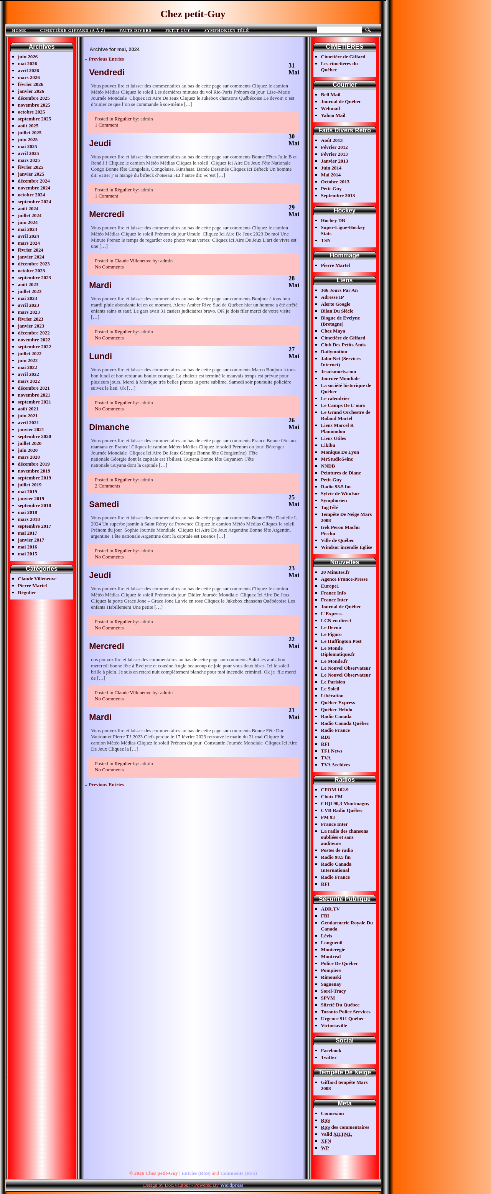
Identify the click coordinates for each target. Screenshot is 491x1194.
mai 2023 (27, 298)
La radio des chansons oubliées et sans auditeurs (344, 837)
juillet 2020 (30, 443)
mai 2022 (27, 367)
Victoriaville (334, 1025)
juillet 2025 (30, 132)
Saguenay (331, 984)
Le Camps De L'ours (343, 405)
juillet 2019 (30, 484)
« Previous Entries (104, 59)
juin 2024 (28, 222)
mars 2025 (29, 160)
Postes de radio (337, 850)
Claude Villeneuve (37, 578)
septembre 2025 (34, 119)
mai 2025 (27, 146)
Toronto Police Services (346, 1011)
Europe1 (330, 586)
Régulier (27, 592)
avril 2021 (28, 422)
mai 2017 (27, 533)
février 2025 (31, 167)
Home (19, 30)
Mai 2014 (331, 175)
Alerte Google (336, 304)
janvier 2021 (31, 429)
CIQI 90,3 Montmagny (345, 803)
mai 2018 (27, 512)
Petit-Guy (178, 30)
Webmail (330, 108)
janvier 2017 (31, 540)
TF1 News (332, 751)
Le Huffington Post (341, 641)
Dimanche (109, 427)
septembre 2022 (34, 346)
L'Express (332, 613)
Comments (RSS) (238, 1173)
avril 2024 (28, 236)
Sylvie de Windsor (340, 493)
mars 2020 (29, 457)
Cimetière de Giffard (343, 56)
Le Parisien (333, 682)
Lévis (327, 936)
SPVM (328, 998)
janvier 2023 (31, 326)
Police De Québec (339, 963)
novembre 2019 (34, 471)
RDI (325, 737)
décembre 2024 (34, 181)
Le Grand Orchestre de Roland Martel (346, 415)
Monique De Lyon (340, 452)
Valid (337, 1134)
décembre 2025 (34, 98)
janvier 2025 (31, 174)
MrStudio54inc (337, 459)
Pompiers (331, 970)
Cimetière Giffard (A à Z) (72, 30)
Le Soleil (330, 689)
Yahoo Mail (333, 115)
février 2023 (31, 319)
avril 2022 (28, 374)
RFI (325, 744)
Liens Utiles (333, 438)
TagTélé (329, 507)
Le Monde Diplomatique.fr (338, 651)
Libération (332, 695)
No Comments (109, 267)
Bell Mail (331, 94)
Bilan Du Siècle (337, 311)
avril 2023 (28, 305)
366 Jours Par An (339, 290)
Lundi (100, 356)
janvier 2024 (31, 257)
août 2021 (28, 409)
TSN (326, 240)
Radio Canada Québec (345, 723)
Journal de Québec (341, 101)
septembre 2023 (34, 277)
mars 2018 (29, 519)
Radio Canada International (336, 867)
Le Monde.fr (334, 661)
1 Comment (106, 125)
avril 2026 (28, 70)
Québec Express (338, 702)
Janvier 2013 (334, 161)
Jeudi (100, 143)
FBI (325, 916)
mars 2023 (29, 312)
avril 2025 (28, 153)
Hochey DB (333, 220)
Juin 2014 (331, 168)
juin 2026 (28, 56)
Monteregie (333, 949)
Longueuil (332, 942)
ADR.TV (330, 909)
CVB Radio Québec (342, 810)
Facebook (331, 1050)
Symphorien (334, 500)
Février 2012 (334, 147)
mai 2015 (27, 554)
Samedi (104, 504)
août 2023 (28, 284)
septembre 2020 (34, 436)
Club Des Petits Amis (343, 344)
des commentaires (345, 1127)
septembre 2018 (34, 505)
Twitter (329, 1057)
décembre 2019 (34, 464)
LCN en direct (336, 620)
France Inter (334, 600)
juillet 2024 (30, 215)
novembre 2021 (34, 395)
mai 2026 (27, 63)
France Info (333, 593)
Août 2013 (332, 140)
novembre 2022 (34, 340)
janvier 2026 (31, 91)
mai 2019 (27, 491)
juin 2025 (28, 139)
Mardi (100, 285)
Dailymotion (334, 351)
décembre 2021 (34, 388)
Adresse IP (332, 297)
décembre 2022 (34, 333)
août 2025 (28, 125)
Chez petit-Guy (193, 14)
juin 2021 (28, 415)
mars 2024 (29, 243)
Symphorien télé (226, 30)
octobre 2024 (31, 195)
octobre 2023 (31, 270)
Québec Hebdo (337, 709)
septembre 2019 (34, 478)
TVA (326, 758)
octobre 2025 (31, 112)
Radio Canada (336, 716)
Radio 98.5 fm (336, 486)
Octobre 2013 (335, 181)
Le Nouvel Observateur (346, 668)
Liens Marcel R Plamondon (337, 428)
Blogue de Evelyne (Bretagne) (340, 321)
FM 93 (328, 817)
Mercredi (106, 214)
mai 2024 (27, 229)
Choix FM (332, 796)
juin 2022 (28, 360)
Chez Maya (333, 331)
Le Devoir (331, 627)
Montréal (331, 956)
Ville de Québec (337, 540)
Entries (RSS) (196, 1173)
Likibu (328, 445)
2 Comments (107, 486)
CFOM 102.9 (335, 789)
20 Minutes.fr (335, 572)
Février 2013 (334, 154)
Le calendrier (335, 398)
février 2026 (31, 84)
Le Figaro (331, 634)
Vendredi (107, 72)
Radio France (335, 730)
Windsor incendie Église (346, 547)
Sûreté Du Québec (340, 1005)
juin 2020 (28, 450)
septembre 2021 (34, 402)
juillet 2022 (30, 353)
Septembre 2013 (338, 195)
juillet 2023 (30, 291)
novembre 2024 (34, 188)
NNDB (328, 466)
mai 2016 (27, 547)
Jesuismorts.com (338, 371)
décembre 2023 (34, 264)
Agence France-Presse (344, 579)
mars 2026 (29, 77)
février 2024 (31, 250)
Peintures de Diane (341, 473)
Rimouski (331, 977)
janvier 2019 (31, 498)
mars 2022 (29, 381)
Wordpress (231, 1185)
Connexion (332, 1113)
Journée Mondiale (340, 378)
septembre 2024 (34, 201)
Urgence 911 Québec (342, 1018)
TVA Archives (335, 764)
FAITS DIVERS (135, 30)
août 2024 (28, 208)
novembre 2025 (34, 105)
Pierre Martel (32, 585)
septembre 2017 (34, 526)
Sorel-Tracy (333, 991)
